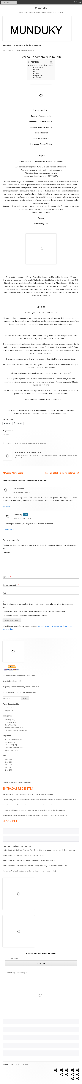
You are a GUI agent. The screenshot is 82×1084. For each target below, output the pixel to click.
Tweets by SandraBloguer (17, 972)
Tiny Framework (14, 1064)
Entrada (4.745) (10, 708)
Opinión (36, 73)
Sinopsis (36, 69)
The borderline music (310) (14, 747)
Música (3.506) (10, 720)
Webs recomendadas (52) (14, 728)
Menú (78, 2)
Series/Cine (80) (10, 725)
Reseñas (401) (10, 742)
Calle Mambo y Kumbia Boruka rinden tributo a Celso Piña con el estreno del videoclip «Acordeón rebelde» (39, 800)
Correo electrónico (11, 585)
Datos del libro (38, 67)
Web (4, 593)
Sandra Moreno (8, 50)
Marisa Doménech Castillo (12, 850)
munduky (18, 514)
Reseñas (43, 443)
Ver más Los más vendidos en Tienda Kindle (17, 783)
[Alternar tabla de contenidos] (50, 62)
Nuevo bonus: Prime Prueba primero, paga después (19, 676)
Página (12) (9, 710)
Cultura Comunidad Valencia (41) (16, 730)
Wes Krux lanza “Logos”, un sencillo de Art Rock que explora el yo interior (28, 794)
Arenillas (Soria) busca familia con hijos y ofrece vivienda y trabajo (34, 871)
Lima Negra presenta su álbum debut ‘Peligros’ (39, 860)
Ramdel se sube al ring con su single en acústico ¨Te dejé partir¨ (45, 866)
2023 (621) (8, 767)
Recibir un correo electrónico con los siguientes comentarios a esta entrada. (34, 611)
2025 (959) (8, 762)
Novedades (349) (11, 745)
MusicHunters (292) (11, 750)
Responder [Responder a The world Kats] (6, 506)
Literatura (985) (10, 722)
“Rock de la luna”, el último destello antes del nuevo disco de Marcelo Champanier (31, 805)
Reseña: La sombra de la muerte (41, 65)
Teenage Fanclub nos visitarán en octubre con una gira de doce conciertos (49, 850)
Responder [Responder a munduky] (8, 529)
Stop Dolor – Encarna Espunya (33, 855)
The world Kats (18, 488)
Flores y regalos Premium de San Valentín (19, 692)
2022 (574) (8, 770)
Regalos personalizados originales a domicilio (21, 687)
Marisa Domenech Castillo (12, 866)
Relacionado (38, 78)
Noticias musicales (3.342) (14, 739)
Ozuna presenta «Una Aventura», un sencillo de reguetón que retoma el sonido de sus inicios (35, 815)
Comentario (8, 552)
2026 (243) (8, 759)
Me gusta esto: (38, 76)
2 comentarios (29, 50)
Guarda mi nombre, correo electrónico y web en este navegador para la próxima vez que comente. (38, 605)
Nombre (7, 577)
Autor (35, 71)
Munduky (41, 8)
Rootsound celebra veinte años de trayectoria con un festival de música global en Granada (34, 810)
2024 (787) (8, 765)
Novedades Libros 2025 (12, 681)
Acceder (26, 1064)
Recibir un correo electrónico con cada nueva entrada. (25, 615)
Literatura (33, 443)
